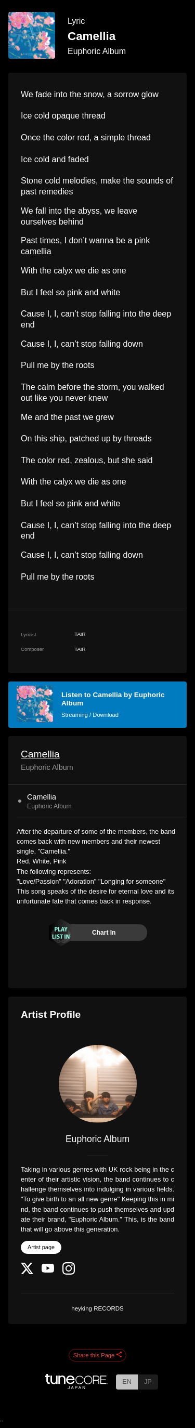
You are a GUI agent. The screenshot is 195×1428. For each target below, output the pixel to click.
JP (148, 1381)
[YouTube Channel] (48, 1270)
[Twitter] (27, 1272)
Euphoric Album (97, 51)
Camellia (40, 754)
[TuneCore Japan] (76, 1386)
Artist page (41, 1247)
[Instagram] (68, 1272)
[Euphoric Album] (97, 1084)
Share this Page (97, 1355)
